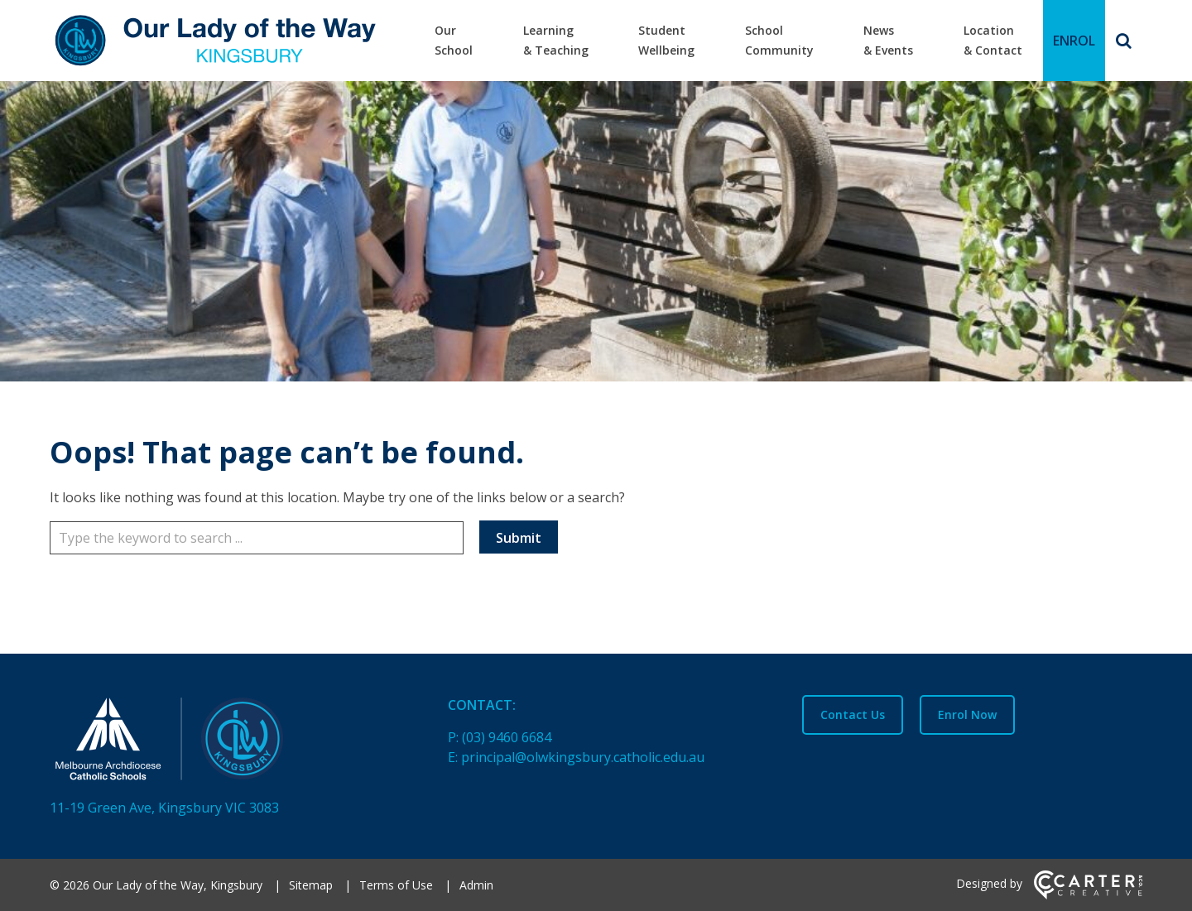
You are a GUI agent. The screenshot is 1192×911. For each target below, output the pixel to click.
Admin (476, 885)
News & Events (888, 40)
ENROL (1074, 40)
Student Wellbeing (666, 40)
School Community (779, 40)
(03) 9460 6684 (506, 737)
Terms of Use (396, 885)
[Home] (220, 742)
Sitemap (311, 885)
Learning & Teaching (556, 40)
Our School (454, 40)
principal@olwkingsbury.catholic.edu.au (582, 757)
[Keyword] (257, 537)
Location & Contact (993, 40)
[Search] (1123, 40)
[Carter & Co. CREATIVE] (1088, 895)
